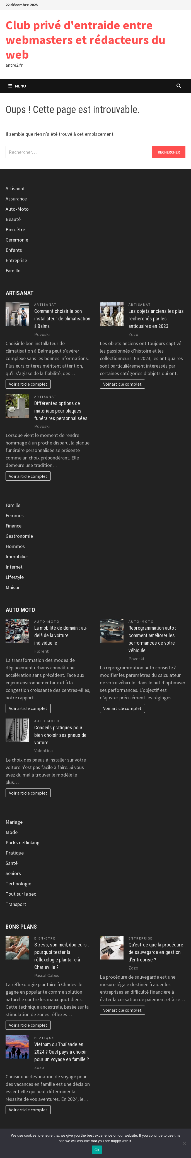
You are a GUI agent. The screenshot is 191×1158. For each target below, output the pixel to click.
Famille (13, 270)
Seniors (13, 873)
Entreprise (16, 260)
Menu (17, 86)
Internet (14, 567)
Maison (13, 587)
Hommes (15, 546)
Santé (12, 863)
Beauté (13, 219)
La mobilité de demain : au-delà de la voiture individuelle (61, 635)
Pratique (15, 853)
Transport (16, 904)
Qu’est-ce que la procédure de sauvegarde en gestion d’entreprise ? (156, 952)
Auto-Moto (17, 209)
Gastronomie (19, 536)
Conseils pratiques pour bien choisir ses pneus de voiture (60, 735)
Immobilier (17, 556)
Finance (13, 526)
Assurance (16, 198)
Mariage (14, 822)
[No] (184, 1143)
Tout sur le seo (21, 894)
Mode (12, 832)
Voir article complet (28, 384)
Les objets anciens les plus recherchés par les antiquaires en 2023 (156, 318)
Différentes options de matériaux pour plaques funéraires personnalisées (61, 410)
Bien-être (15, 229)
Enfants (14, 250)
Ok (97, 1150)
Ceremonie (17, 240)
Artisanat (15, 188)
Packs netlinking (23, 842)
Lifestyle (15, 577)
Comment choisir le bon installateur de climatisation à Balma (62, 318)
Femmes (15, 515)
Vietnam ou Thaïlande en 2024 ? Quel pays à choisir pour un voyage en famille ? (61, 1051)
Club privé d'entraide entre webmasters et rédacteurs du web (85, 39)
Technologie (18, 883)
